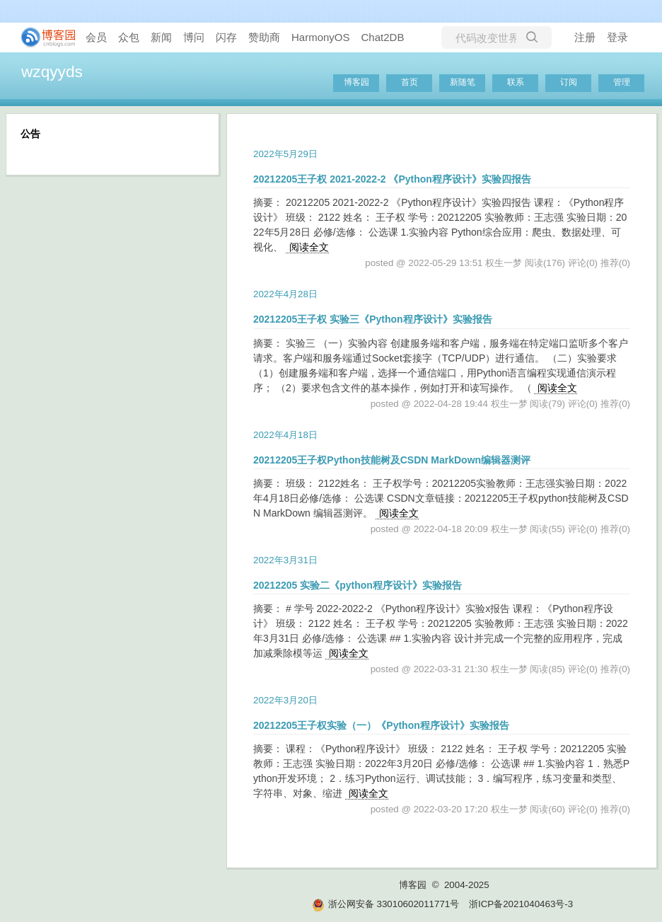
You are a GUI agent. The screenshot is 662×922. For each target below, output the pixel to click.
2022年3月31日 (285, 560)
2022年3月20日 (285, 700)
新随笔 (462, 82)
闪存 (226, 37)
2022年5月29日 (285, 154)
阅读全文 (309, 247)
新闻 (161, 37)
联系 (515, 82)
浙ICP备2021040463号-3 (521, 904)
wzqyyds (52, 71)
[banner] (42, 37)
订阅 (568, 82)
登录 (617, 37)
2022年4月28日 (285, 294)
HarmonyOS (320, 37)
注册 (585, 37)
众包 (128, 37)
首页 (409, 82)
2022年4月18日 (285, 435)
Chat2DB (383, 37)
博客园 (356, 82)
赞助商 (264, 37)
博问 (193, 37)
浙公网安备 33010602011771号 (385, 904)
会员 (96, 37)
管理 (621, 82)
